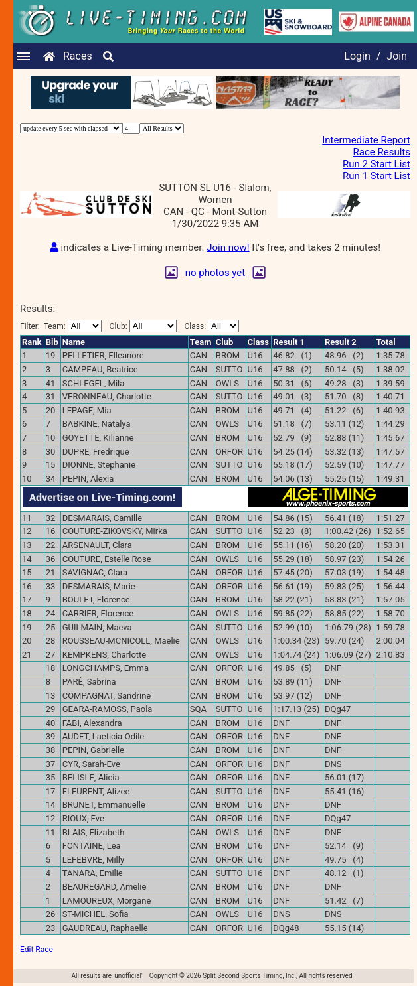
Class (258, 342)
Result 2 (341, 342)
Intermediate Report (366, 140)
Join (396, 56)
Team (201, 342)
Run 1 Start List (376, 176)
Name (73, 342)
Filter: (61, 326)
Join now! (228, 247)
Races (77, 56)
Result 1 (289, 342)
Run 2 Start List (376, 164)
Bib (52, 342)
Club (225, 342)
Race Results (381, 152)
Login (357, 56)
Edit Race (36, 949)
